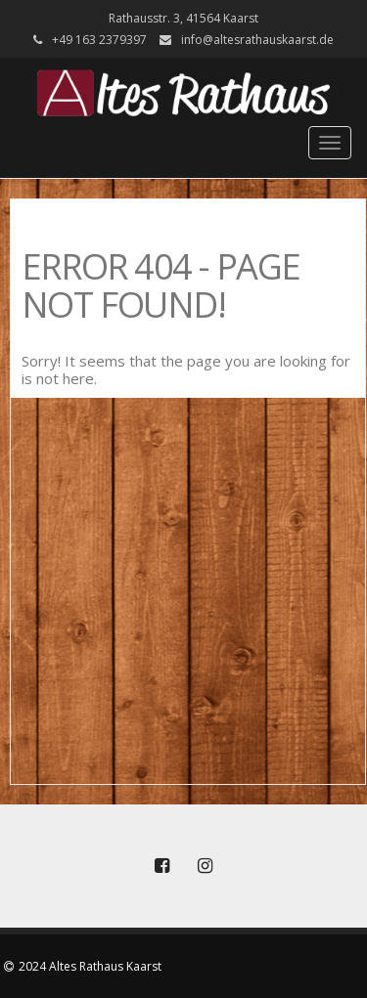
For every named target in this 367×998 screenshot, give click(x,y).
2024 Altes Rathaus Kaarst (90, 966)
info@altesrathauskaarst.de (257, 39)
